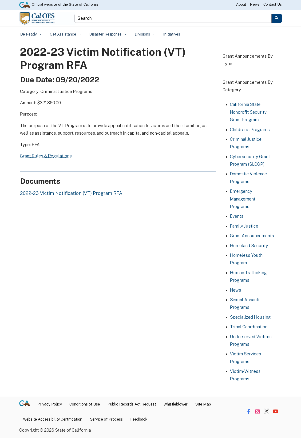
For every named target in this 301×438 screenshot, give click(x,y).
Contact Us (272, 4)
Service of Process (106, 419)
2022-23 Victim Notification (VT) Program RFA (71, 193)
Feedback (138, 419)
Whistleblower (175, 404)
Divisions (143, 34)
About (241, 4)
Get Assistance (63, 34)
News (255, 4)
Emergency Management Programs (242, 199)
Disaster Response (106, 34)
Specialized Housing (250, 317)
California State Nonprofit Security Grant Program (248, 112)
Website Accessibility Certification (52, 419)
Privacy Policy (49, 404)
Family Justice (244, 226)
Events (236, 216)
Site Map (203, 404)
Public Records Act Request (131, 404)
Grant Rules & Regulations (46, 155)
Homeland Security (249, 245)
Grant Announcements (252, 235)
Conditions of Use (84, 404)
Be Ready (29, 34)
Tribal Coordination (248, 326)
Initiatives (172, 34)
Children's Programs (250, 129)
